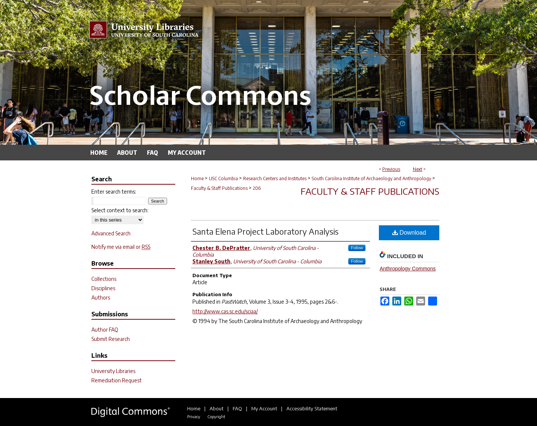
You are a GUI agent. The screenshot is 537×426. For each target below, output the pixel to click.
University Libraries (113, 371)
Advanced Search (111, 233)
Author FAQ (104, 329)
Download (409, 232)
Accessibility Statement (311, 408)
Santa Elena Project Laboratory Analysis (265, 231)
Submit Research (110, 339)
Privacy (193, 416)
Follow (357, 247)
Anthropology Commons (408, 269)
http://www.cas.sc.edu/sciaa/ (225, 311)
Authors (100, 297)
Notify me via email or (120, 247)
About (216, 408)
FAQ (237, 408)
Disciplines (103, 288)
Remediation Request (116, 380)
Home (197, 178)
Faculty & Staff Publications (219, 188)
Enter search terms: (113, 191)
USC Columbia (223, 178)
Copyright (216, 416)
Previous (391, 169)
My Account (264, 408)
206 (257, 188)
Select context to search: (119, 210)
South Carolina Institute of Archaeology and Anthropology (371, 178)
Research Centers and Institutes (275, 178)
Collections (103, 279)
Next (417, 169)
